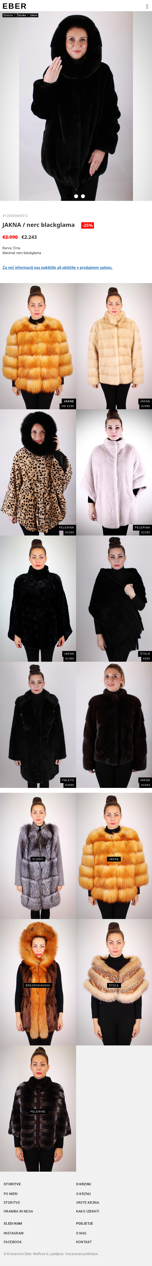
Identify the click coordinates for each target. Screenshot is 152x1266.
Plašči (37, 859)
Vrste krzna (87, 1202)
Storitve (12, 1202)
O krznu (83, 1194)
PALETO (68, 780)
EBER (14, 6)
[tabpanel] (76, 106)
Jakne (114, 859)
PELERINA (66, 527)
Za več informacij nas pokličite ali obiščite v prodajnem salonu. (57, 267)
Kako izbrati (87, 1211)
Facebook (13, 1242)
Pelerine (38, 1111)
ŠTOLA (145, 653)
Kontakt (84, 1242)
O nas (81, 1233)
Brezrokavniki (38, 985)
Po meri (11, 1194)
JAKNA (145, 780)
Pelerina (142, 527)
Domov (8, 15)
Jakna (145, 401)
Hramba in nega (18, 1211)
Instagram (14, 1233)
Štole (114, 985)
